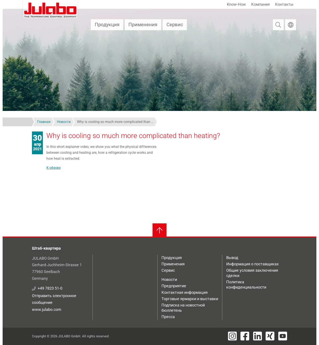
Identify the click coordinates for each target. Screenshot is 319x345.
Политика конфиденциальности (246, 284)
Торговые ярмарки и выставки (189, 298)
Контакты (284, 4)
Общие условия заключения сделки (252, 273)
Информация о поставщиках (252, 264)
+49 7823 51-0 (50, 288)
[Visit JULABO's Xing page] (270, 336)
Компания (260, 4)
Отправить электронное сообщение (54, 299)
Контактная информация (184, 292)
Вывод (232, 257)
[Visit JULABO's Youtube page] (282, 336)
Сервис (175, 24)
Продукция (107, 24)
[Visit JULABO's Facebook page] (244, 336)
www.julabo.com (46, 309)
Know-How (236, 4)
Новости (169, 279)
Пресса (168, 316)
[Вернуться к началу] (159, 230)
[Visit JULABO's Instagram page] (232, 336)
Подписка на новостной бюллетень (183, 308)
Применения (142, 24)
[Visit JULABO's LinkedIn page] (257, 336)
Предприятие (173, 286)
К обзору (53, 168)
